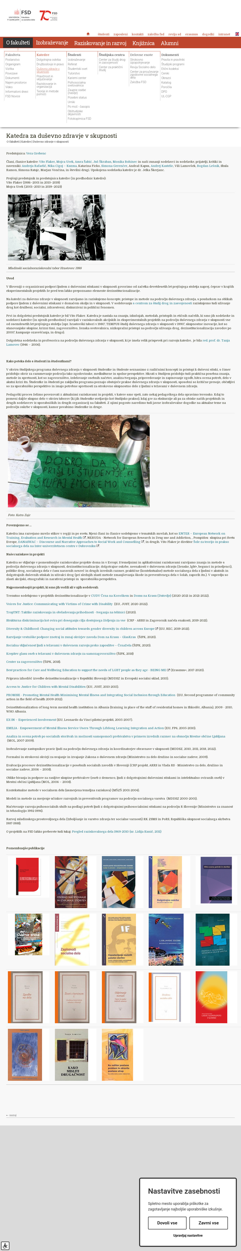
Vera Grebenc (36, 153)
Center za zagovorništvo (24, 661)
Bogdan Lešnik (208, 166)
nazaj (12, 1115)
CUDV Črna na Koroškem (110, 595)
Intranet (224, 34)
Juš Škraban (102, 161)
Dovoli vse (167, 1222)
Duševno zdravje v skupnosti (51, 141)
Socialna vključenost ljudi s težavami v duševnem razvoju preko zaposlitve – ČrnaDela (68, 645)
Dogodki (208, 34)
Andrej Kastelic (162, 166)
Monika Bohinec (125, 161)
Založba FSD (156, 34)
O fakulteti (13, 141)
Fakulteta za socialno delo (32, 15)
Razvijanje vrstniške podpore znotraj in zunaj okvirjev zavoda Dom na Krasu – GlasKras (71, 637)
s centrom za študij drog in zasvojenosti (163, 303)
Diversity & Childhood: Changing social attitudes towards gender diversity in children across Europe (80, 628)
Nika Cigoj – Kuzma (62, 166)
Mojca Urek (64, 161)
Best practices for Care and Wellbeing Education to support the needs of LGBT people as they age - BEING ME (86, 670)
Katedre (26, 141)
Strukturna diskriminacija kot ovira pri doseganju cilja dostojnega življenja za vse (66, 620)
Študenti (103, 34)
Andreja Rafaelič (34, 166)
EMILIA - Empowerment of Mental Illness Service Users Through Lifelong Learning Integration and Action (85, 728)
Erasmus (191, 34)
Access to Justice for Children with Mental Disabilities (46, 686)
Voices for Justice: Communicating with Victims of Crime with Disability (59, 604)
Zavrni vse (209, 1222)
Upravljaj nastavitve (188, 1235)
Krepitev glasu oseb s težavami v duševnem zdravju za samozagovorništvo (61, 653)
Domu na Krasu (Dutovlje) (153, 595)
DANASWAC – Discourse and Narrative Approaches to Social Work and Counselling (79, 542)
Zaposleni (121, 34)
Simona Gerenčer (114, 166)
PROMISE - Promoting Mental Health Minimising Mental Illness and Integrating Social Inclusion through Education (91, 695)
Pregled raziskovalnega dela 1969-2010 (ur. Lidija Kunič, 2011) (116, 831)
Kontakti (137, 34)
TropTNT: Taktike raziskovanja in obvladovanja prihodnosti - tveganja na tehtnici (66, 612)
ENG (236, 34)
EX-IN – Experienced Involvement (31, 719)
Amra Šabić (83, 161)
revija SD (174, 34)
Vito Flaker (47, 161)
